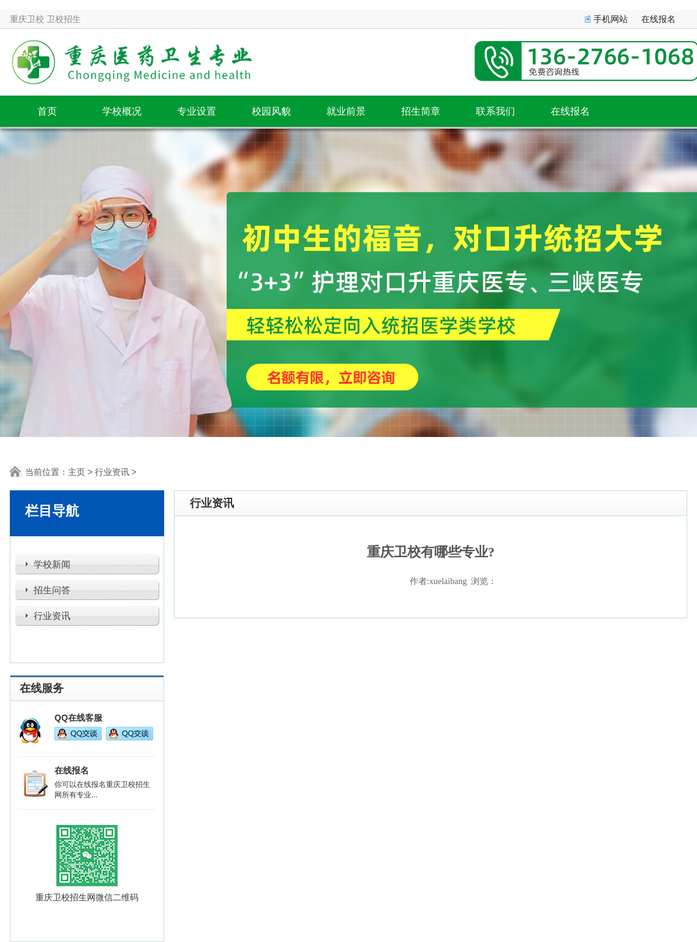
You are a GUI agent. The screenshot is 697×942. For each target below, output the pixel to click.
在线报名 (658, 19)
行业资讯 (112, 472)
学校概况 (121, 111)
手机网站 (610, 19)
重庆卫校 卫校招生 (45, 19)
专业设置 (196, 111)
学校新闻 (52, 564)
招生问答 (52, 590)
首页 (47, 111)
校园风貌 (271, 111)
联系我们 (495, 111)
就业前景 (346, 111)
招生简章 (420, 111)
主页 (76, 472)
